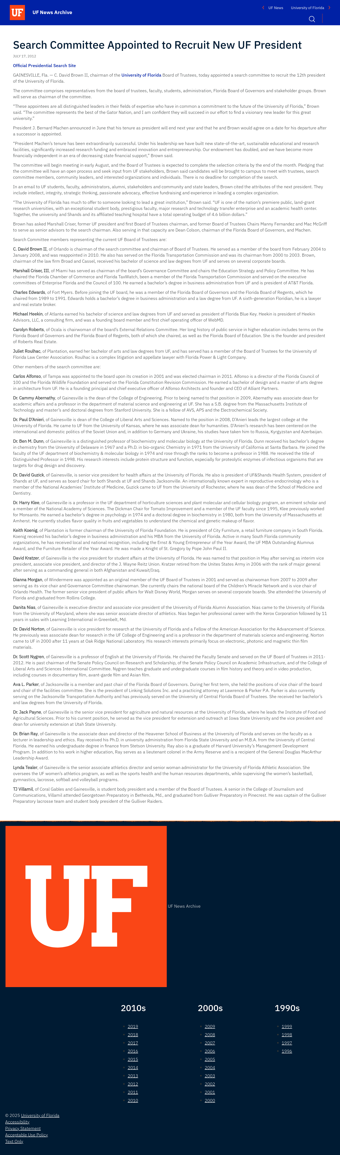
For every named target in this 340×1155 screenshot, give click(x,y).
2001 (210, 1092)
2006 (210, 1051)
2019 (133, 1026)
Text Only (14, 1141)
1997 (287, 1043)
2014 (133, 1067)
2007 (210, 1043)
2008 (210, 1035)
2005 (210, 1059)
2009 (210, 1026)
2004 (210, 1067)
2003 (210, 1076)
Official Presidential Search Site (44, 65)
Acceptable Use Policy (26, 1135)
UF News (275, 7)
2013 (133, 1076)
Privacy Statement (23, 1128)
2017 (133, 1043)
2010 (133, 1100)
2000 (210, 1100)
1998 (287, 1035)
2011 (133, 1092)
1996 (287, 1051)
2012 (133, 1084)
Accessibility (17, 1122)
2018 (133, 1035)
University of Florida (307, 7)
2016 (133, 1051)
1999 (287, 1026)
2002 (210, 1084)
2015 (133, 1059)
